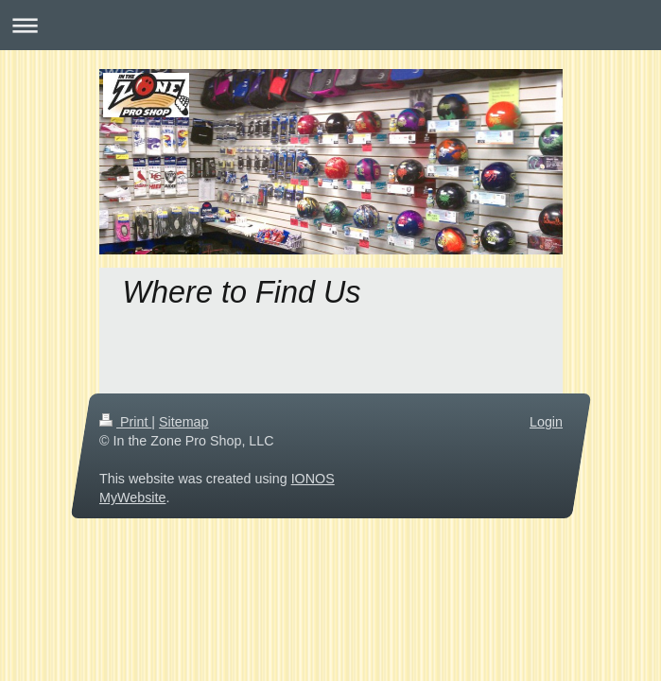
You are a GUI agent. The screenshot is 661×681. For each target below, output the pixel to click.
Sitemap (183, 421)
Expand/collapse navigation (330, 25)
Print (125, 421)
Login (546, 421)
